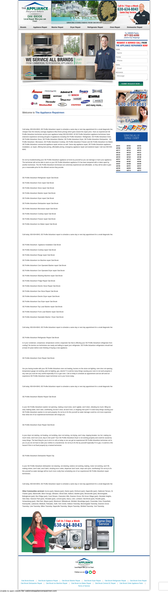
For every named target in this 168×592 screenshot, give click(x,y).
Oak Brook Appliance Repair (48, 581)
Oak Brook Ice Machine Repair (56, 583)
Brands (23, 27)
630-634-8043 (128, 9)
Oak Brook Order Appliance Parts (131, 583)
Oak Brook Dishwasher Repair (31, 583)
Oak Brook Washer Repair (71, 581)
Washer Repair (57, 27)
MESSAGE (119, 72)
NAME (118, 49)
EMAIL (118, 65)
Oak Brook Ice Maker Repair (81, 583)
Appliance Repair (40, 27)
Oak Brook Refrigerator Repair (115, 581)
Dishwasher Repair (134, 27)
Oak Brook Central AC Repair (105, 583)
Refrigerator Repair (95, 27)
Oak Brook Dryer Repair (92, 581)
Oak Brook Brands (27, 581)
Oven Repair (115, 27)
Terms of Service (84, 586)
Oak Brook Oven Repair (138, 581)
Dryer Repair (75, 27)
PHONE (118, 57)
